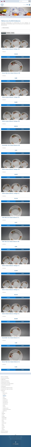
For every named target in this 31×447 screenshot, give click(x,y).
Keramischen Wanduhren (5, 380)
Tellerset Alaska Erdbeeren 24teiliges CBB (11, 49)
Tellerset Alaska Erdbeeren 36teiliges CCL (10, 289)
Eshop (4, 16)
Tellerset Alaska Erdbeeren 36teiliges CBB (11, 121)
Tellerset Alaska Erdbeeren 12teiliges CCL (10, 193)
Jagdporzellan (3, 379)
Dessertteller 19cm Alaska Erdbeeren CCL (11, 337)
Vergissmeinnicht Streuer (7, 409)
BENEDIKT (3, 413)
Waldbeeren (5, 410)
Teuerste (12, 32)
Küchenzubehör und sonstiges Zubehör (7, 383)
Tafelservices (7, 16)
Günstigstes (8, 32)
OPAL (3, 424)
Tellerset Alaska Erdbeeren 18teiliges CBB (11, 169)
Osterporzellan (3, 386)
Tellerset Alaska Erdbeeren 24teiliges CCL (10, 313)
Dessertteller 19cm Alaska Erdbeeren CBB (11, 145)
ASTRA (3, 412)
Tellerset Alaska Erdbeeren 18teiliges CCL (10, 265)
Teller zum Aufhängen (4, 431)
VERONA (3, 429)
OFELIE (3, 421)
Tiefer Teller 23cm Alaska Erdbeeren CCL (10, 217)
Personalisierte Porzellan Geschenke (6, 387)
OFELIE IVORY (4, 423)
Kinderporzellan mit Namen (5, 382)
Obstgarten (4, 398)
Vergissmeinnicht (5, 408)
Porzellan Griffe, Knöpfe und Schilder (7, 389)
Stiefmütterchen (5, 402)
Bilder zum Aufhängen (4, 376)
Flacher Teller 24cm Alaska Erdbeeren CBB (11, 73)
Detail (22, 56)
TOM (2, 428)
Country (4, 394)
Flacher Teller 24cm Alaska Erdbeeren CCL (11, 361)
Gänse (4, 397)
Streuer (4, 405)
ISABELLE (3, 416)
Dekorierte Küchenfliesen (5, 378)
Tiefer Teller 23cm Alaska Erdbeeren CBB (10, 241)
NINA (3, 420)
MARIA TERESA (4, 417)
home (1, 16)
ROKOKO (3, 427)
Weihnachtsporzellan (4, 432)
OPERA (3, 425)
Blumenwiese (5, 393)
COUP (3, 414)
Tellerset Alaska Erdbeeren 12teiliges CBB (11, 97)
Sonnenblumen (5, 401)
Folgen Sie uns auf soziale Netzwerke (15, 438)
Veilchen (4, 406)
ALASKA (11, 16)
